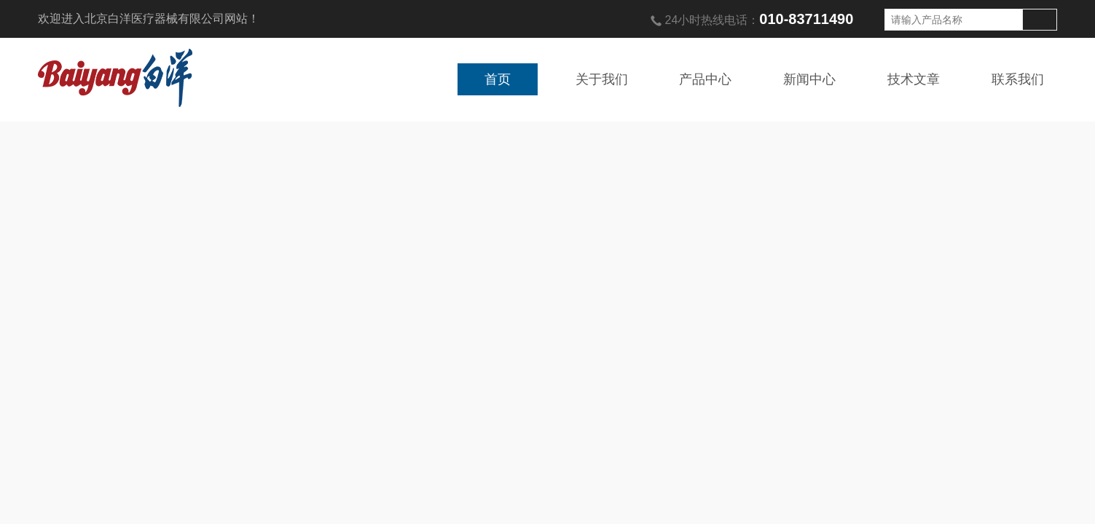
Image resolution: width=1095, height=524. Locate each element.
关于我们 (602, 79)
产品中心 (705, 79)
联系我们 (1018, 79)
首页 (497, 79)
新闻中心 (809, 79)
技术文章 (913, 79)
